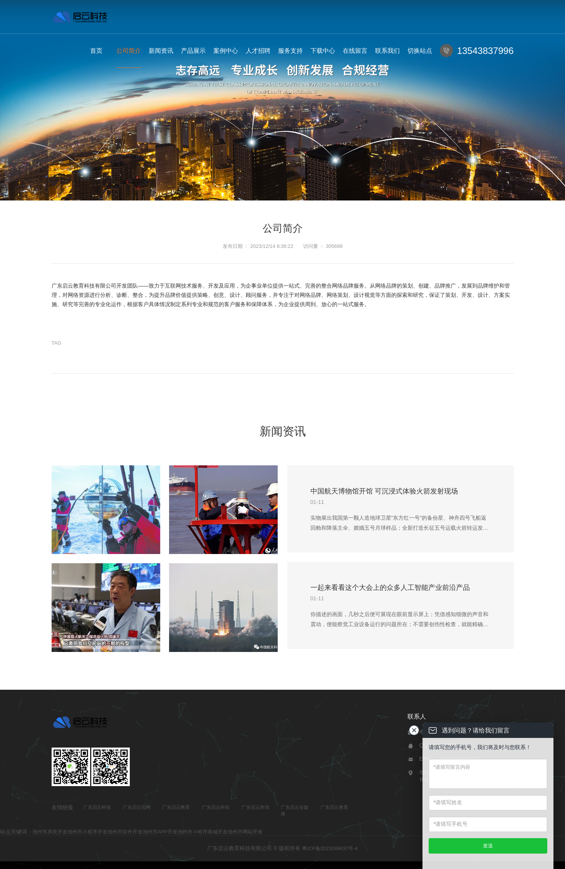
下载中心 (322, 50)
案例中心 (225, 50)
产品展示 (193, 50)
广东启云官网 (137, 807)
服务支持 (290, 50)
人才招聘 (258, 50)
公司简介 (128, 50)
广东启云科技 (97, 807)
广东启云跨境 (255, 807)
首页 (96, 50)
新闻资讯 (161, 50)
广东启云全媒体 (294, 811)
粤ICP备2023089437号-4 (330, 848)
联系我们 (387, 50)
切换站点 (419, 50)
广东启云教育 (176, 807)
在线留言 (355, 50)
